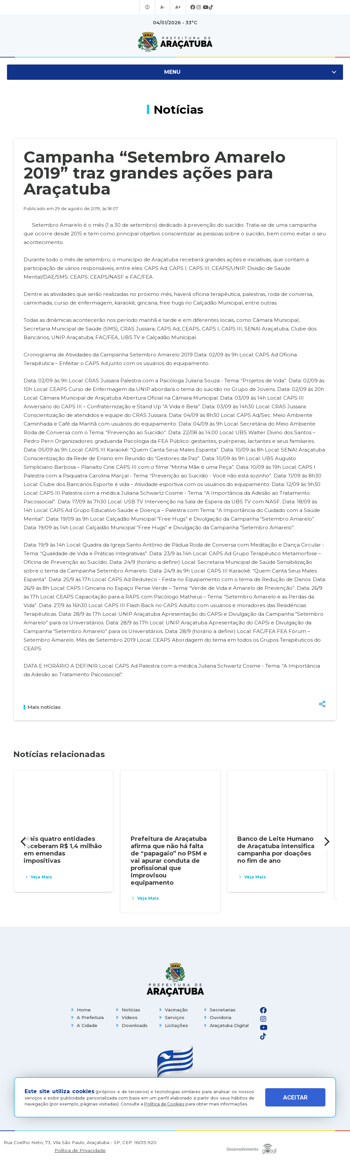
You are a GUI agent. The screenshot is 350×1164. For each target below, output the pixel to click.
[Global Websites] (252, 1147)
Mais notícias (42, 707)
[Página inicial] (175, 980)
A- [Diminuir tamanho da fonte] (163, 7)
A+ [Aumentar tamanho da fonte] (177, 7)
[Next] (326, 842)
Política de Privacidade (80, 1150)
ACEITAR (295, 1097)
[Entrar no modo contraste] (148, 7)
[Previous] (24, 842)
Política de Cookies (164, 1103)
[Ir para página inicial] (175, 42)
